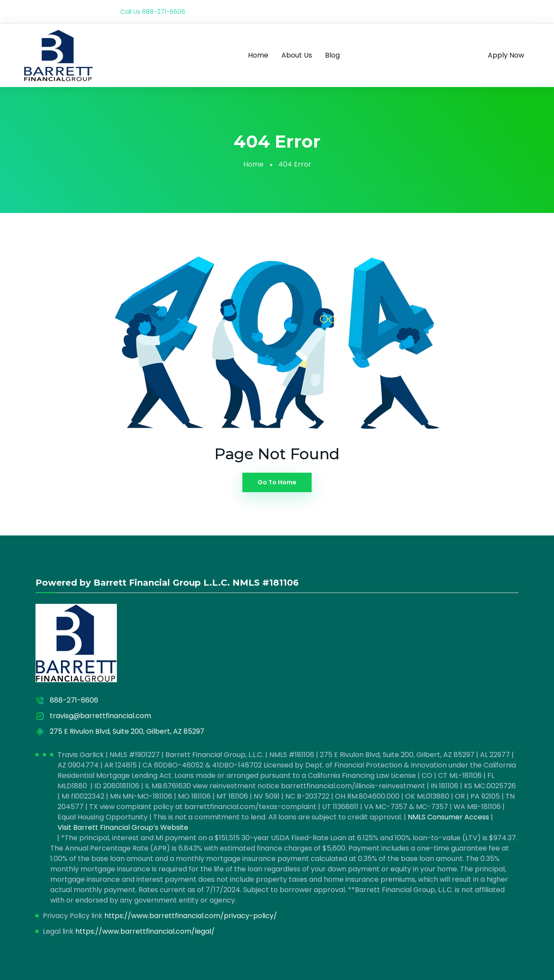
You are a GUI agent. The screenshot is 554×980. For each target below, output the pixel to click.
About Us (296, 55)
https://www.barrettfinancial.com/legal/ (145, 931)
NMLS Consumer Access (448, 817)
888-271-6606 (163, 11)
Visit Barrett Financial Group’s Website (123, 827)
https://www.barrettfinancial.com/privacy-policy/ (190, 916)
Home (258, 55)
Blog (332, 55)
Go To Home (277, 482)
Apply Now (506, 55)
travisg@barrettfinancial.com (100, 716)
